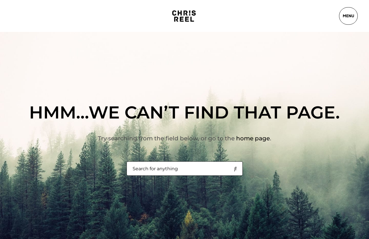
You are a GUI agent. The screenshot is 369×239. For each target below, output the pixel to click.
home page (253, 138)
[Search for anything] (235, 168)
